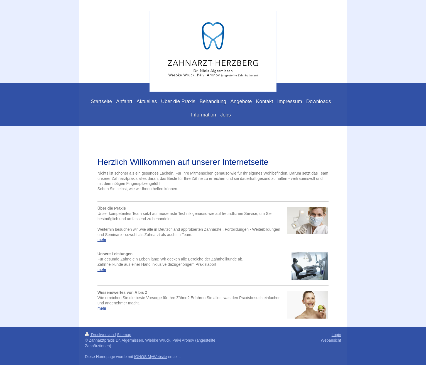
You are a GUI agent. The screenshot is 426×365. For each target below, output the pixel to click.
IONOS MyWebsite (150, 356)
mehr (101, 239)
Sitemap (124, 334)
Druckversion (100, 334)
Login (336, 334)
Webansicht (331, 340)
